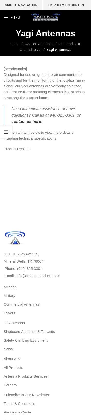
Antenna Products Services (26, 376)
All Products (13, 367)
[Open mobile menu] (12, 17)
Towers (9, 313)
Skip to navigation (21, 5)
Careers (10, 385)
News (8, 349)
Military (9, 296)
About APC (12, 359)
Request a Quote (17, 412)
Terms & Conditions (19, 403)
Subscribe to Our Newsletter (26, 395)
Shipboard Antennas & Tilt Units (29, 331)
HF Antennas (14, 323)
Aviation (10, 287)
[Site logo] (45, 17)
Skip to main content (67, 5)
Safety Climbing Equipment (26, 340)
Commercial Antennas (21, 304)
